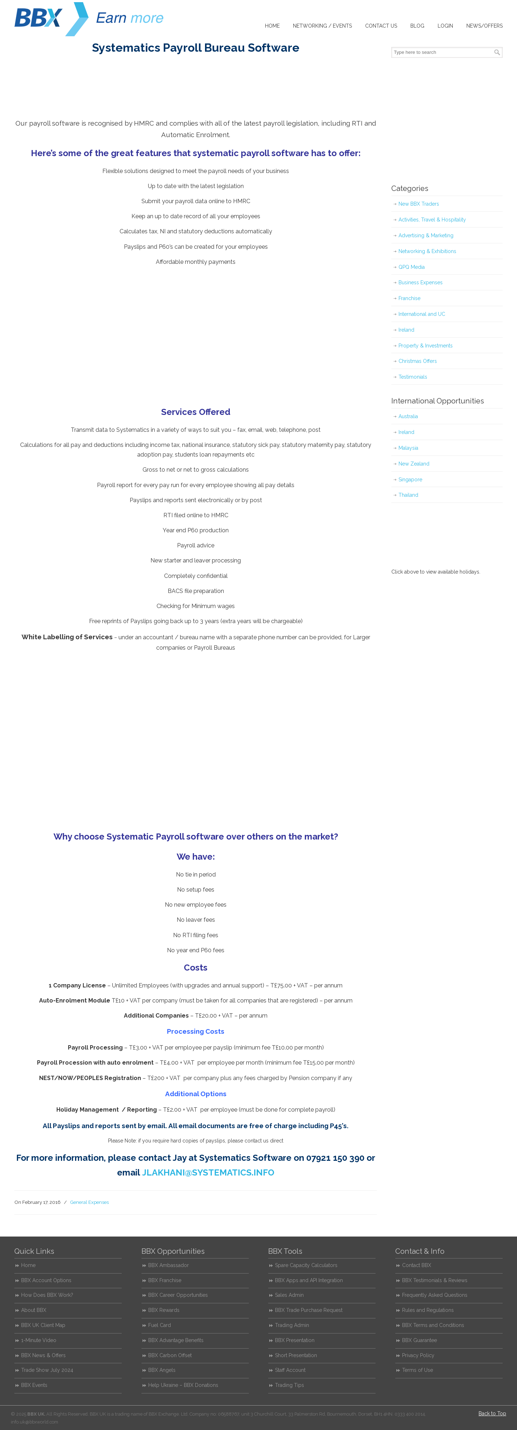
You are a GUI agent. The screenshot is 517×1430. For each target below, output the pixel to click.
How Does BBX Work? (47, 1295)
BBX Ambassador (168, 1265)
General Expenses (89, 1202)
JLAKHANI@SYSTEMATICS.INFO (208, 1172)
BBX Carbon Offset (170, 1355)
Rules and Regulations (428, 1310)
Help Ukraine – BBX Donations (183, 1385)
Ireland (406, 330)
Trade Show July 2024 (47, 1370)
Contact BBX (416, 1265)
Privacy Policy (418, 1355)
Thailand (408, 495)
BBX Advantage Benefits (176, 1340)
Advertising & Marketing (426, 235)
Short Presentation (296, 1355)
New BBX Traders (419, 204)
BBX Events (34, 1385)
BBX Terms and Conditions (433, 1325)
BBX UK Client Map (43, 1325)
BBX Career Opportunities (178, 1295)
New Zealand (414, 464)
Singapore (410, 479)
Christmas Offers (418, 361)
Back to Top (492, 1413)
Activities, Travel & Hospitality (432, 220)
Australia (408, 416)
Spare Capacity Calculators (306, 1265)
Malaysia (408, 448)
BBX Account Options (46, 1280)
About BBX (33, 1310)
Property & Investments (426, 346)
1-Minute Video (38, 1340)
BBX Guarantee (419, 1340)
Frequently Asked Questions (434, 1295)
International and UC (422, 314)
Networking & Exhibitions (427, 251)
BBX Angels (162, 1370)
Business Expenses (421, 282)
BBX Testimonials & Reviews (434, 1280)
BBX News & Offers (43, 1355)
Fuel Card (159, 1325)
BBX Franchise (164, 1280)
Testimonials (413, 377)
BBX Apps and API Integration (309, 1280)
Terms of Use (417, 1370)
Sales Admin (289, 1295)
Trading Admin (292, 1325)
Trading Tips (289, 1385)
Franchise (409, 298)
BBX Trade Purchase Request (309, 1310)
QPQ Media (412, 267)
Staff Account (290, 1370)
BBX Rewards (164, 1310)
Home (28, 1265)
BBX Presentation (295, 1340)
